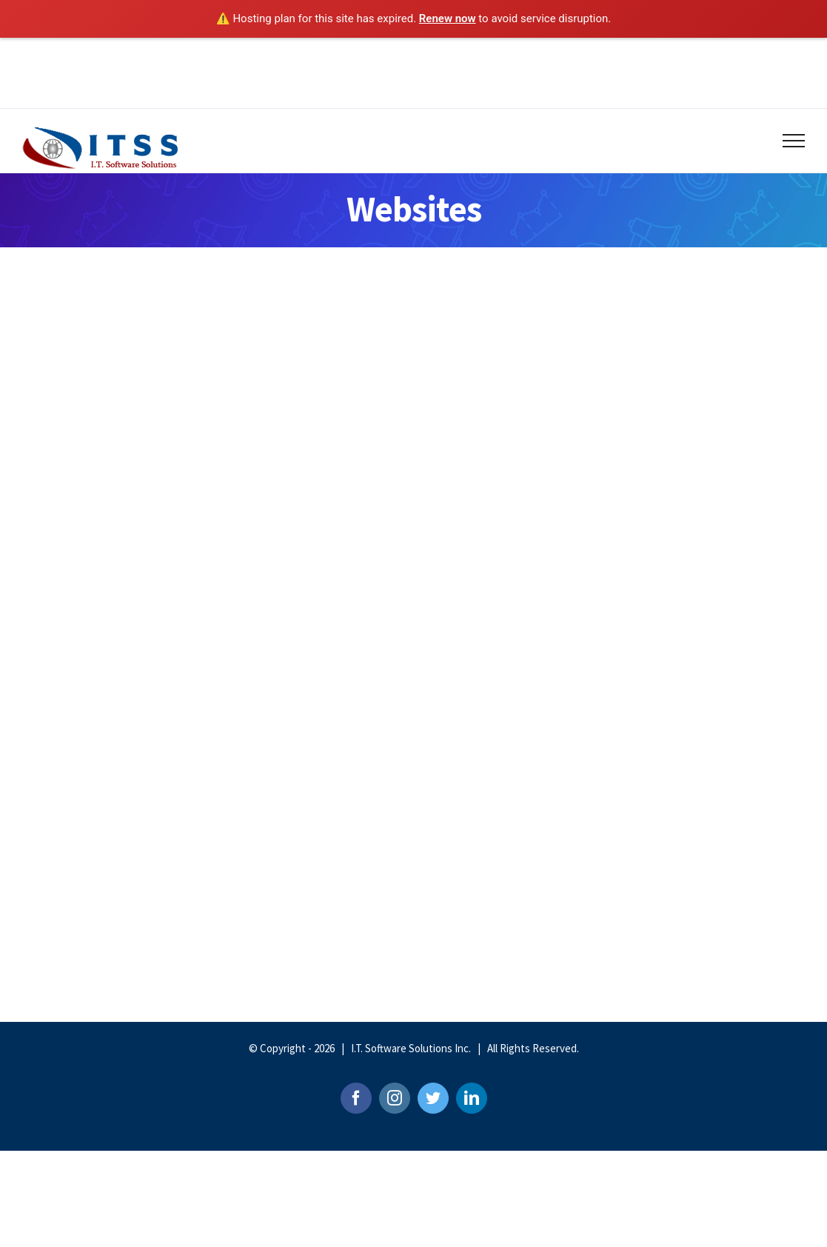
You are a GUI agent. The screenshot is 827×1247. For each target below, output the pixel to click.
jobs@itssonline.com (492, 54)
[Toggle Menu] (794, 140)
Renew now (447, 18)
